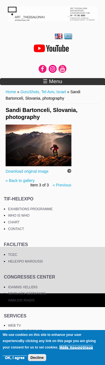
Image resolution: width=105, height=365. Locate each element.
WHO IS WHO (19, 215)
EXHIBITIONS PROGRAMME (30, 209)
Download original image (27, 171)
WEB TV (14, 325)
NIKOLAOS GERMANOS (27, 294)
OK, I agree (14, 357)
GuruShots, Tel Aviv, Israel (43, 92)
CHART (14, 222)
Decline (37, 357)
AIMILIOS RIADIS (21, 300)
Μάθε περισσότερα (76, 347)
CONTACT (16, 229)
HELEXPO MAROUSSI (25, 261)
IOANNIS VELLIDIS (23, 287)
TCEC (12, 255)
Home (11, 92)
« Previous (62, 185)
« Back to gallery (20, 180)
